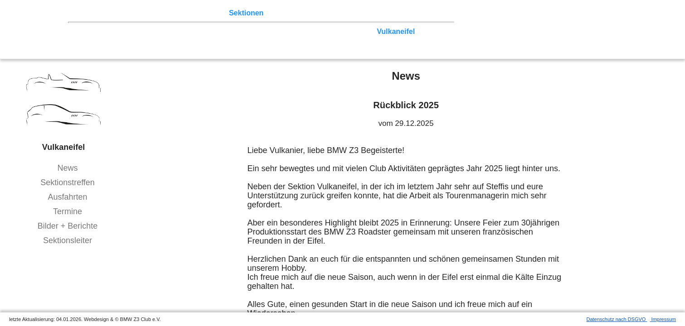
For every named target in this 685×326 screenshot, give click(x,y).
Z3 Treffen (120, 13)
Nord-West (96, 31)
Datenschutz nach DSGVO (617, 319)
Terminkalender (197, 13)
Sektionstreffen (67, 182)
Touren (154, 13)
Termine (67, 211)
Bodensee (302, 40)
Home (88, 13)
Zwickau (358, 31)
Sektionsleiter (67, 240)
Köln (331, 31)
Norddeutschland (246, 31)
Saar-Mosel (130, 40)
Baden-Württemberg (189, 40)
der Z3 (279, 13)
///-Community (420, 40)
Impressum (663, 319)
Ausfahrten (67, 196)
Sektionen (246, 13)
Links (362, 13)
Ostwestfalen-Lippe (178, 31)
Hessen (432, 31)
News (67, 168)
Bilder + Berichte (68, 225)
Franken (92, 40)
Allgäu (269, 40)
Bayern (240, 40)
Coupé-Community (356, 40)
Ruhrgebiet (299, 31)
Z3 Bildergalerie (321, 13)
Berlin (130, 31)
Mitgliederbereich (407, 13)
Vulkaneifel (396, 31)
